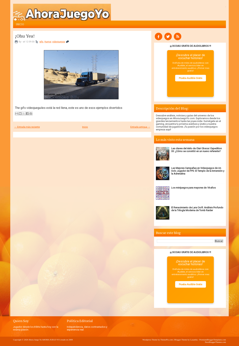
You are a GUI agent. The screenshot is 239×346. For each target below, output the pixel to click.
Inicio (20, 24)
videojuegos (58, 41)
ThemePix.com (166, 340)
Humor (47, 41)
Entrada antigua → (140, 126)
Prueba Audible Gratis (190, 78)
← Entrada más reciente (27, 126)
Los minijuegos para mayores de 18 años (193, 187)
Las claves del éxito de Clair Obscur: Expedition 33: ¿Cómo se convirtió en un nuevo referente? (196, 150)
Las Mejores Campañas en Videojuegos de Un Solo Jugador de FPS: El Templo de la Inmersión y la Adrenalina (197, 171)
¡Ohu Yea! (25, 36)
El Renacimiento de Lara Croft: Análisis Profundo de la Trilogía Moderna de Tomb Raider (197, 209)
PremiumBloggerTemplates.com (212, 340)
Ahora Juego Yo (35, 340)
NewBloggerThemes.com (215, 342)
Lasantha (194, 340)
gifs (41, 41)
